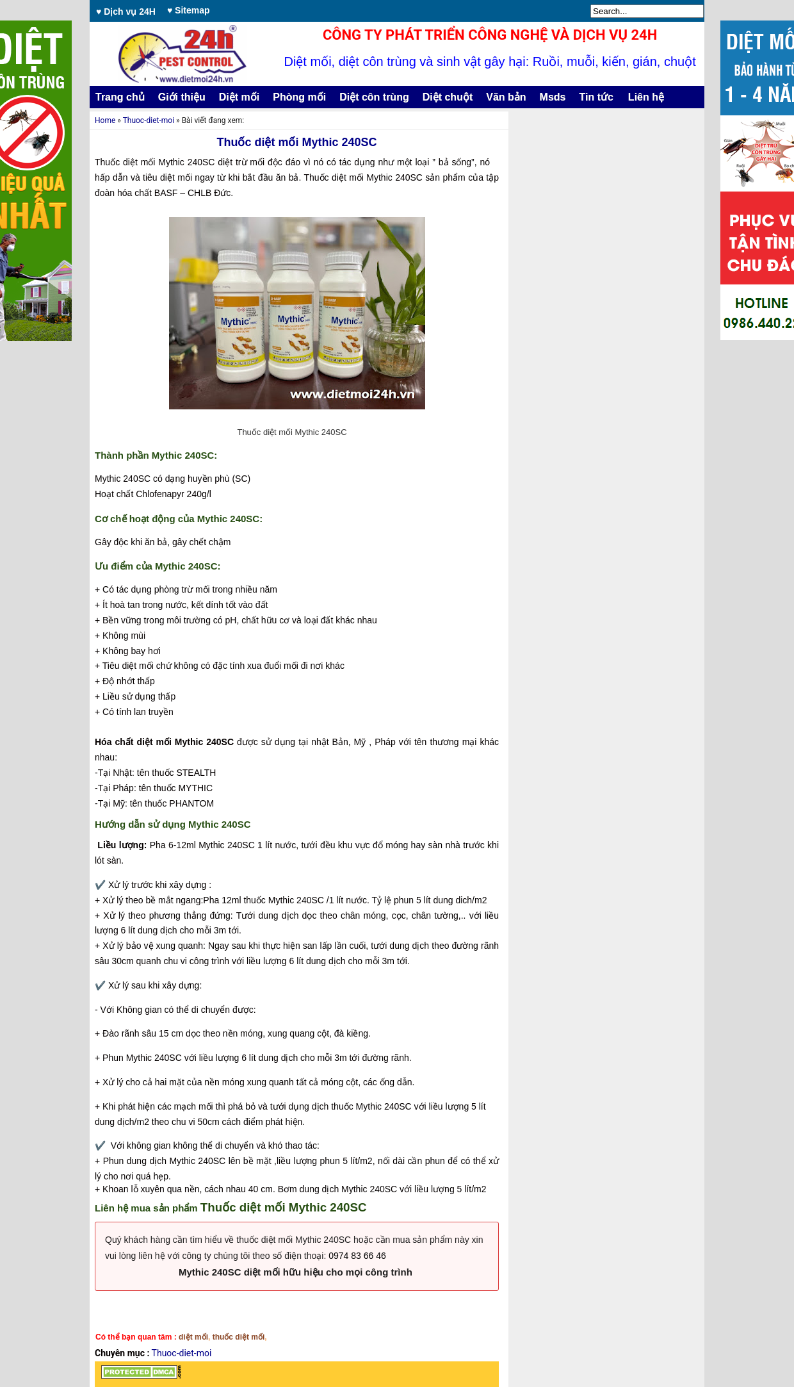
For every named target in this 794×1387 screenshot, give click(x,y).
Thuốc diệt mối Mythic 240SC (296, 142)
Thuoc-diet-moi (148, 120)
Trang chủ (120, 97)
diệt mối (193, 1337)
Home (105, 120)
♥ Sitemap (188, 10)
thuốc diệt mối (239, 1337)
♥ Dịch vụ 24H (126, 11)
